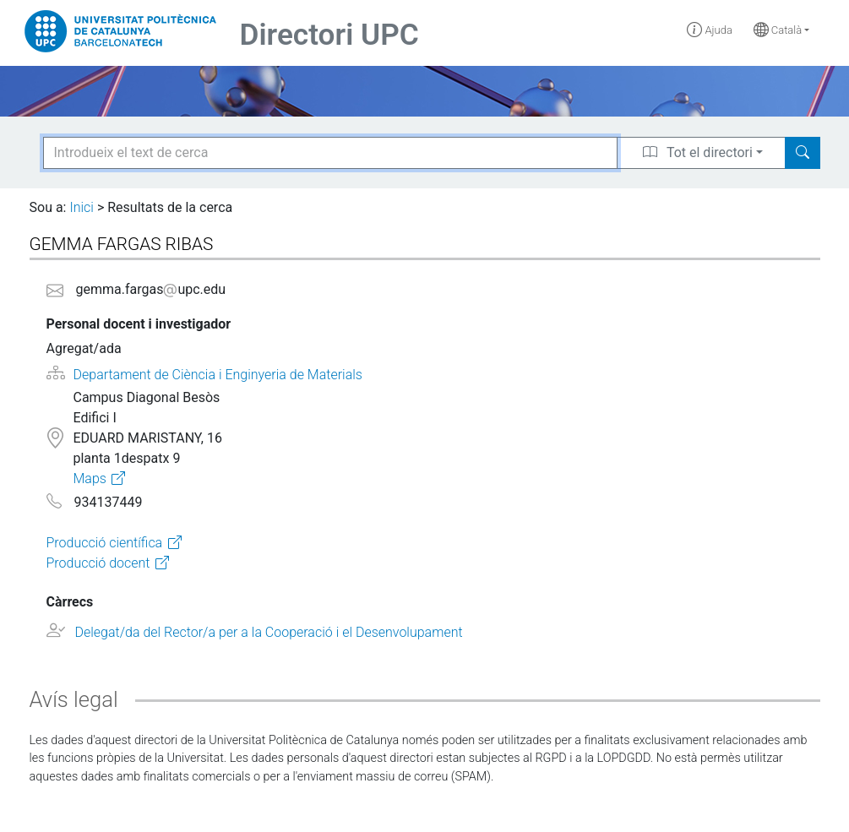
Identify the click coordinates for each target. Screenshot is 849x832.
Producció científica (104, 543)
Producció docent (98, 563)
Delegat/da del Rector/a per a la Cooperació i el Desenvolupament (268, 632)
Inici (81, 207)
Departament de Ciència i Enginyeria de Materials (217, 375)
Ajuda (709, 30)
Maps (89, 478)
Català (778, 30)
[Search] (802, 153)
